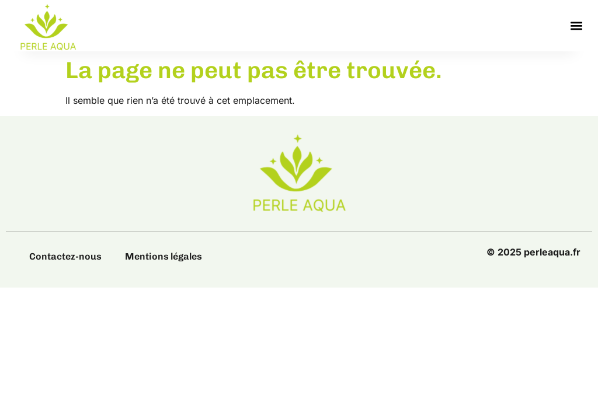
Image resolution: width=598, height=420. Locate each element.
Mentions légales (163, 256)
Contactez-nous (65, 256)
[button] (576, 26)
